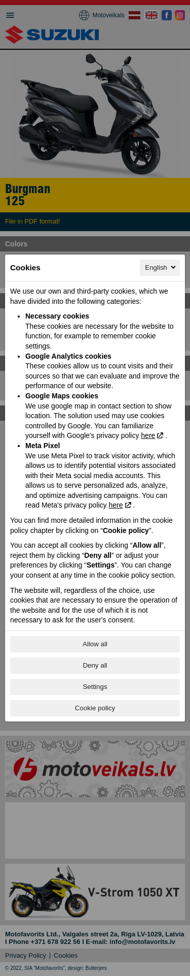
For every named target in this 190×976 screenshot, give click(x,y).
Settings (95, 686)
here (148, 435)
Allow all (95, 644)
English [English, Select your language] (161, 267)
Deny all (95, 665)
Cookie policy (95, 708)
